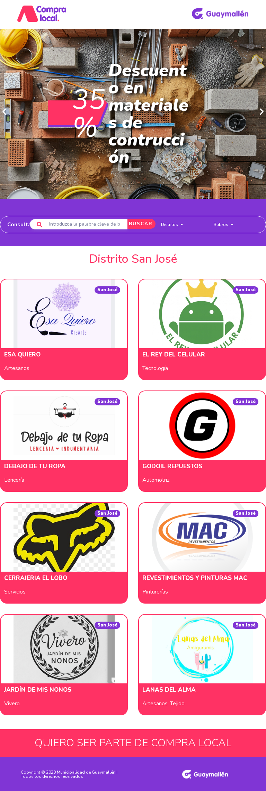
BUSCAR (136, 223)
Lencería (14, 479)
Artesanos (16, 367)
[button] (4, 111)
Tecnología (155, 367)
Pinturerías (155, 591)
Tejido (177, 703)
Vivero (12, 703)
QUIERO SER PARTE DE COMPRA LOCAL (133, 742)
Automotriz (155, 479)
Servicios (15, 591)
